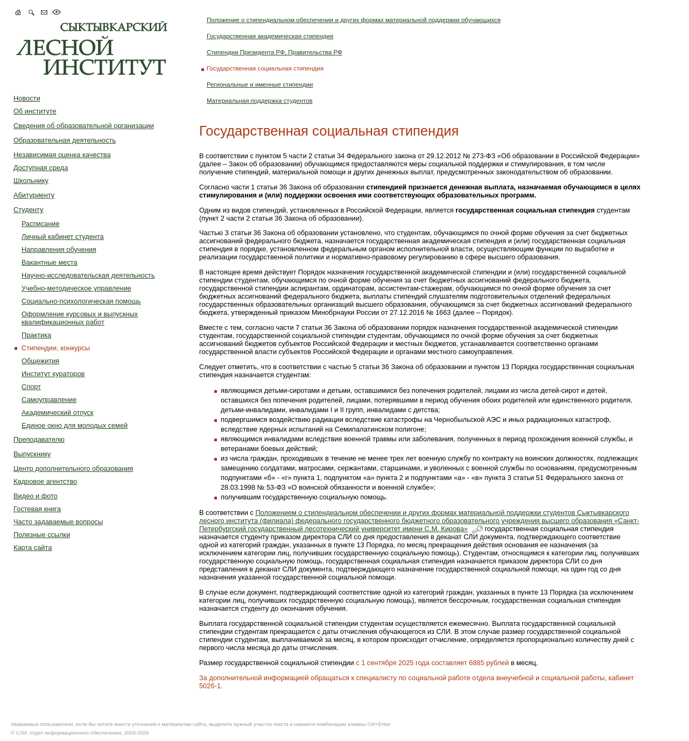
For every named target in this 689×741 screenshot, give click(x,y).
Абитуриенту (33, 195)
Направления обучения (59, 249)
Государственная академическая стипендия (270, 36)
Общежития (40, 361)
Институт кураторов (53, 374)
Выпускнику (32, 454)
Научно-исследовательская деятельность (88, 275)
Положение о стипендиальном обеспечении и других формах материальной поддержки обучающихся (354, 20)
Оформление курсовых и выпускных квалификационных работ (80, 318)
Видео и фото (35, 496)
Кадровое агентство (45, 481)
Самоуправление (49, 400)
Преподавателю (39, 439)
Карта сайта (32, 548)
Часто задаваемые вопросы (58, 522)
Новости (26, 98)
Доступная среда (40, 168)
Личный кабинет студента (63, 236)
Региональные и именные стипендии (260, 84)
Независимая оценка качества (62, 155)
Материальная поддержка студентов (260, 100)
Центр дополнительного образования (73, 468)
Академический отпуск (58, 412)
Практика (36, 335)
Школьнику (30, 181)
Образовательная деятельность (64, 140)
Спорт (31, 387)
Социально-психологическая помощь (81, 301)
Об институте (35, 111)
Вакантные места (50, 262)
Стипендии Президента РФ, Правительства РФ (274, 52)
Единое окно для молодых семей (75, 425)
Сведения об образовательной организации (83, 126)
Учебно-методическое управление (76, 288)
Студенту (28, 210)
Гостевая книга (37, 509)
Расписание (41, 224)
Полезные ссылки (41, 535)
